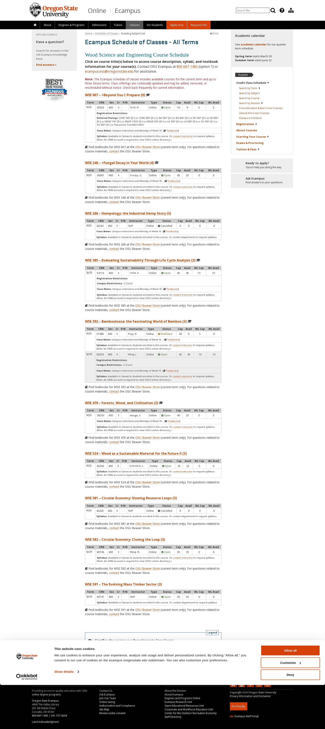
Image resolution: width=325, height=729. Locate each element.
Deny (290, 718)
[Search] (273, 10)
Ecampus (127, 10)
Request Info (199, 25)
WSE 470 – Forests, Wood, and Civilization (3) (121, 403)
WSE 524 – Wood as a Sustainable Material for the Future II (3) (136, 453)
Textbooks (172, 130)
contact (114, 151)
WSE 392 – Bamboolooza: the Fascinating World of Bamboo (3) (136, 321)
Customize (290, 706)
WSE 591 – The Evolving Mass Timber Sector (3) (123, 584)
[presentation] (282, 10)
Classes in (250, 118)
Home (88, 33)
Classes (135, 25)
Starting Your (252, 137)
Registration (246, 124)
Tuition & (248, 149)
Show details (64, 715)
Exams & (250, 143)
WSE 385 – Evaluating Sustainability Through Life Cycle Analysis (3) (140, 260)
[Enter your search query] (252, 10)
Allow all (290, 694)
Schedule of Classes (106, 33)
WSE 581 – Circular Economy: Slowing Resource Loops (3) (131, 498)
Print (214, 33)
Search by (249, 88)
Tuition (118, 25)
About (47, 25)
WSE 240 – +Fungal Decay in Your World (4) (119, 162)
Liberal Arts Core (254, 113)
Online (97, 10)
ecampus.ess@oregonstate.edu (109, 71)
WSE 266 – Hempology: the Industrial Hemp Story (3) (128, 213)
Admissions (99, 25)
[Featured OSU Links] (282, 10)
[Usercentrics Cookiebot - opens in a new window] (27, 721)
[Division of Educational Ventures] (291, 10)
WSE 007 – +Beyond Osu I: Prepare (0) (115, 95)
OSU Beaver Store (147, 147)
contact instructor (183, 136)
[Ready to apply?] (262, 165)
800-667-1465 (187, 66)
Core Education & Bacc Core (261, 108)
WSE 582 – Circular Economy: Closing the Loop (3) (125, 539)
